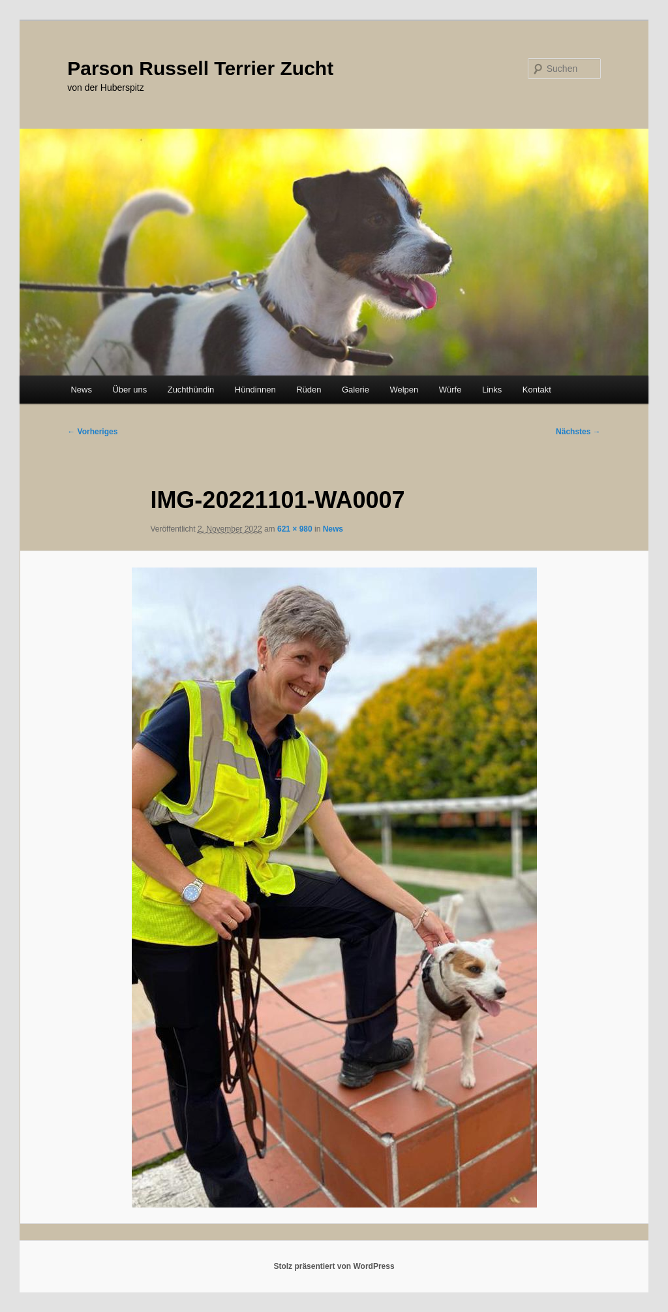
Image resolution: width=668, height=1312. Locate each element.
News (81, 389)
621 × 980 (294, 529)
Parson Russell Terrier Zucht (200, 68)
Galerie (355, 389)
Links (492, 389)
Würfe (450, 389)
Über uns (129, 389)
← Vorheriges (92, 431)
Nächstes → (578, 431)
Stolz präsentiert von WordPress (333, 1266)
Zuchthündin (191, 389)
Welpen (403, 389)
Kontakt (537, 389)
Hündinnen (255, 389)
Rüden (308, 389)
